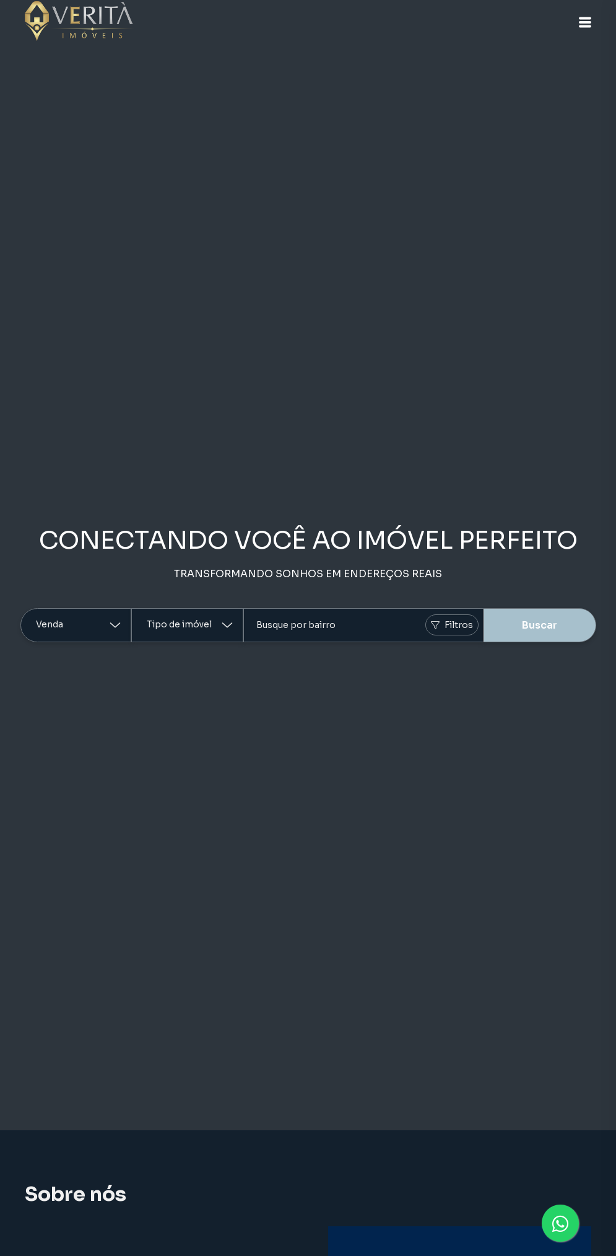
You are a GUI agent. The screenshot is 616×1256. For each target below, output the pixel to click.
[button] (585, 22)
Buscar (539, 625)
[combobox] (363, 625)
